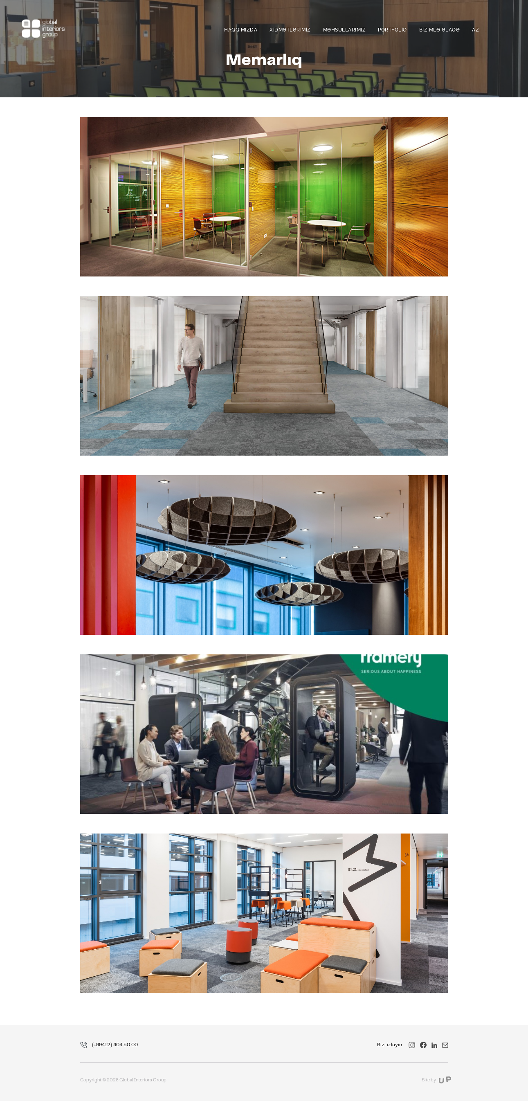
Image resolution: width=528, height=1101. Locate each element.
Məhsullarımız (344, 30)
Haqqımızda (240, 30)
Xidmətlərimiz (290, 30)
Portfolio (392, 30)
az (475, 30)
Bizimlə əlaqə (439, 30)
